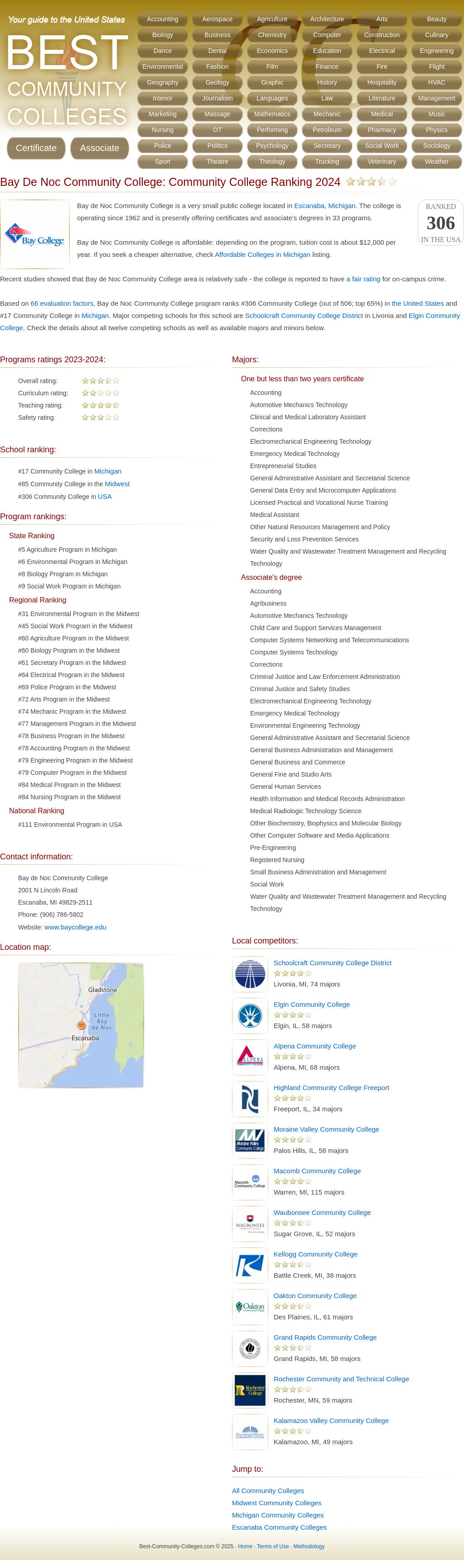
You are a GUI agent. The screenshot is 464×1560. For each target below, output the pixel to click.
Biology (162, 34)
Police (162, 145)
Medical (382, 114)
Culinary (436, 34)
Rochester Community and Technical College (341, 1379)
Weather (437, 161)
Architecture (327, 19)
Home (245, 1546)
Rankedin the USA (441, 223)
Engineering (437, 50)
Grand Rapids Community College (325, 1337)
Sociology (437, 145)
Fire (382, 66)
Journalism (217, 98)
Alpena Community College (315, 1046)
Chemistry (272, 34)
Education (327, 50)
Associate (100, 148)
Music (437, 114)
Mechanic (327, 114)
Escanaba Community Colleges (279, 1527)
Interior (163, 98)
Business (218, 34)
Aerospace (218, 19)
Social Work (382, 145)
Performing (272, 129)
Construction (382, 34)
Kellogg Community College (316, 1254)
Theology (272, 161)
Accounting (162, 19)
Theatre (217, 161)
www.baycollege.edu (75, 927)
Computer (327, 34)
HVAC (436, 82)
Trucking (327, 161)
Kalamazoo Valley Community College (331, 1420)
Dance (163, 50)
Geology (217, 82)
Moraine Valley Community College (326, 1129)
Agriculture (272, 19)
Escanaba (309, 205)
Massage (218, 114)
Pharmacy (381, 129)
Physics (437, 129)
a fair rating (364, 279)
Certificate (36, 148)
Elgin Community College (312, 1004)
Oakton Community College (315, 1295)
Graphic (272, 82)
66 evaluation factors (62, 303)
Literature (381, 98)
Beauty (437, 19)
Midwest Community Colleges (277, 1503)
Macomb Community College (317, 1171)
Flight (437, 66)
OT (217, 129)
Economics (272, 50)
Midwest (117, 484)
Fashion (217, 66)
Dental (217, 50)
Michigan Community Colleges (278, 1515)
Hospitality (382, 82)
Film (272, 66)
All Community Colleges (268, 1490)
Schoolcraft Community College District (304, 315)
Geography (162, 82)
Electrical (382, 50)
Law (327, 98)
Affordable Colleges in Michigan (262, 254)
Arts (382, 19)
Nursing (163, 129)
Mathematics (272, 114)
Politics (217, 145)
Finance (327, 66)
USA (105, 496)
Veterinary (381, 161)
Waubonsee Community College (322, 1212)
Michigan (341, 205)
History (327, 82)
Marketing (162, 114)
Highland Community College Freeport (331, 1087)
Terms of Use (273, 1546)
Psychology (272, 145)
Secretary (327, 145)
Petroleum (327, 129)
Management (436, 98)
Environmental (162, 66)
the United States (418, 303)
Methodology (309, 1546)
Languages (272, 98)
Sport (162, 161)
